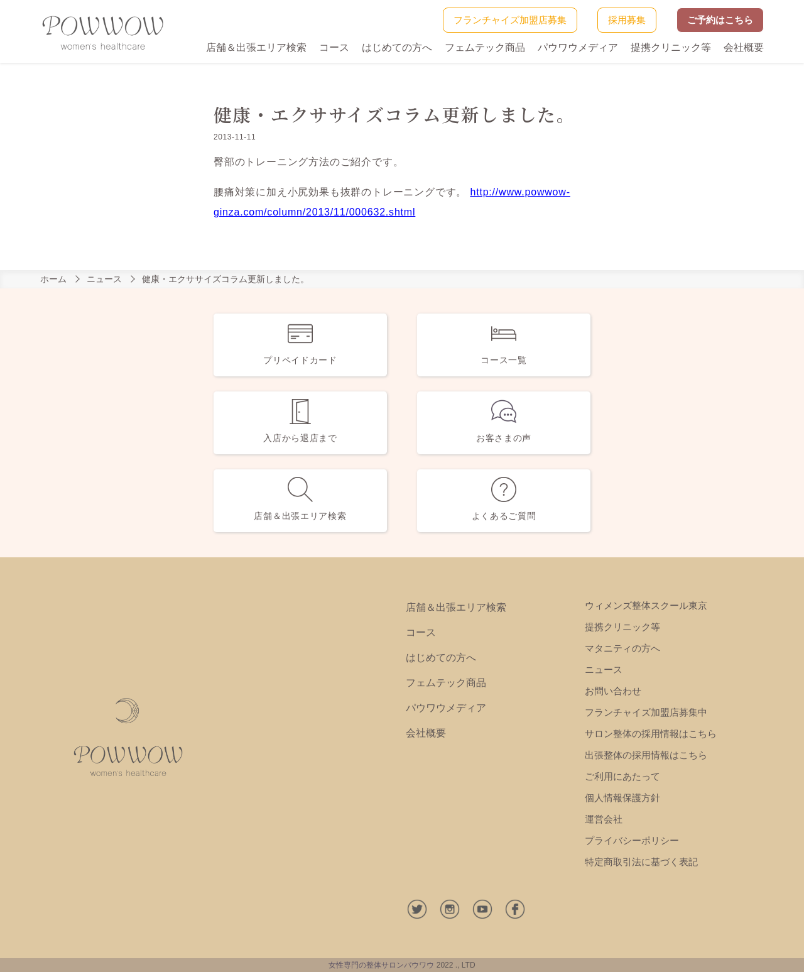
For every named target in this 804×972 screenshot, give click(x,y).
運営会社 (603, 819)
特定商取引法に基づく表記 (641, 861)
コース (334, 47)
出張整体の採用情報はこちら (646, 755)
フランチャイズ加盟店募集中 (646, 712)
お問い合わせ (613, 690)
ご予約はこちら (720, 19)
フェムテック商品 (485, 47)
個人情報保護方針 (622, 797)
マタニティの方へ (622, 648)
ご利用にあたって (622, 776)
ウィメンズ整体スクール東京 (646, 605)
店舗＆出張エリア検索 (256, 47)
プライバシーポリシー (632, 840)
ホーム (53, 279)
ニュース (104, 279)
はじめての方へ (397, 47)
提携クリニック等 (671, 47)
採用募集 (627, 19)
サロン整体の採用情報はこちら (651, 733)
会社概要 (744, 47)
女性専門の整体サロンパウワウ (381, 965)
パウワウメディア (578, 47)
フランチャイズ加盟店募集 (510, 19)
